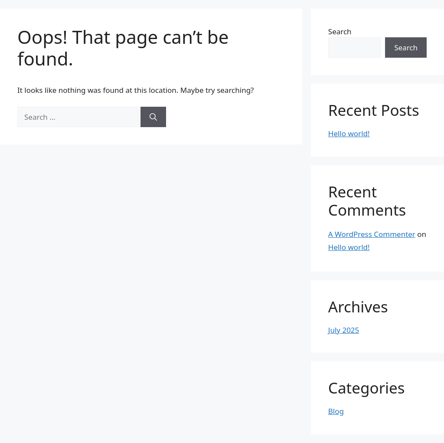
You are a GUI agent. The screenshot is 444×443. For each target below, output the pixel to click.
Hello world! (349, 133)
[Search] (153, 117)
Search (340, 31)
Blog (336, 411)
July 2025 (343, 330)
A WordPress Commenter (371, 234)
